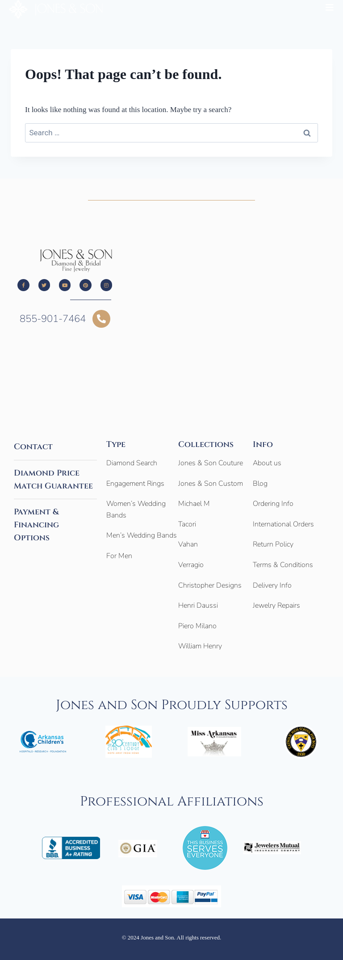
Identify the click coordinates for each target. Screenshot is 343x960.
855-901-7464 (53, 319)
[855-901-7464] (101, 319)
